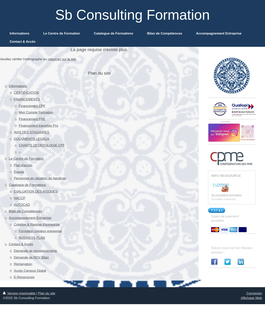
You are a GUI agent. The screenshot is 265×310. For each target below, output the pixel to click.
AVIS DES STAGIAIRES (31, 132)
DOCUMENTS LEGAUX (31, 139)
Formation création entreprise (40, 231)
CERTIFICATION (26, 93)
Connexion (254, 293)
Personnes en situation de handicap (40, 178)
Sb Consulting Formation (132, 15)
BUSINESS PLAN (32, 238)
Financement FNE (32, 119)
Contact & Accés (21, 244)
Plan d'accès (23, 165)
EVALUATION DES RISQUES (36, 191)
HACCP (19, 198)
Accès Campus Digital (30, 271)
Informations (18, 86)
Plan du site (46, 293)
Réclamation (23, 264)
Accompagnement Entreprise (30, 218)
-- (20, 152)
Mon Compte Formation (36, 112)
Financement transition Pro (38, 126)
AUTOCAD (22, 205)
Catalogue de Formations (27, 185)
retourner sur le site (62, 59)
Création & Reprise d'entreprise (37, 224)
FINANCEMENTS (27, 99)
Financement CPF (32, 106)
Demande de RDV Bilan (31, 257)
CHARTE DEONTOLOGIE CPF (42, 145)
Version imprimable (19, 293)
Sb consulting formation (226, 195)
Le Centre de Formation (26, 158)
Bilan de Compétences (25, 211)
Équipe (19, 172)
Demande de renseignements (35, 251)
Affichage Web (251, 298)
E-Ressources (24, 277)
